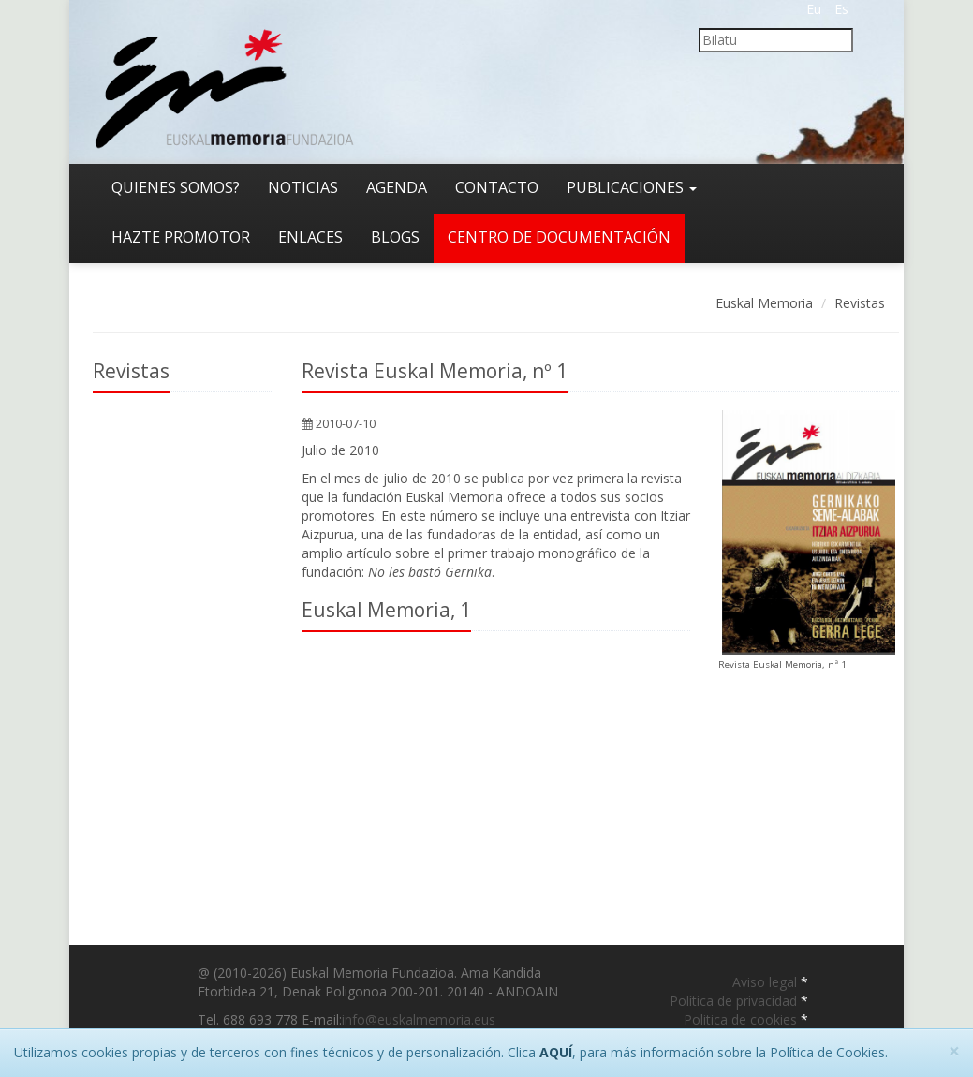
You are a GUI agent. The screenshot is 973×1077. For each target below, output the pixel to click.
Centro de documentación (559, 237)
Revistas (859, 303)
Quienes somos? (175, 187)
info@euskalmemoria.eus (418, 1019)
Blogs (395, 237)
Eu (813, 9)
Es (841, 9)
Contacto (496, 187)
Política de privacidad (735, 1001)
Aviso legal (766, 982)
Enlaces (310, 237)
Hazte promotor (180, 237)
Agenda (396, 187)
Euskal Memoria (764, 303)
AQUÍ (555, 1052)
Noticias (303, 187)
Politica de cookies (742, 1019)
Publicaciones (632, 187)
